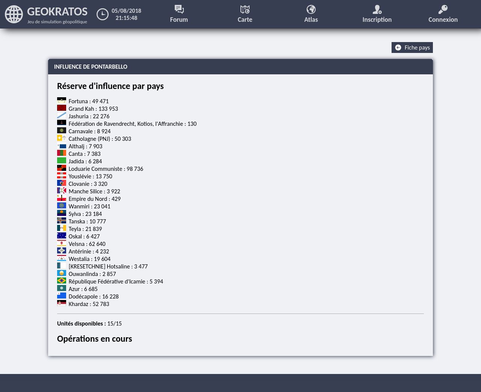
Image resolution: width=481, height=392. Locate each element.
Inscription (377, 14)
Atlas (311, 14)
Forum (179, 14)
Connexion (443, 14)
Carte (245, 14)
